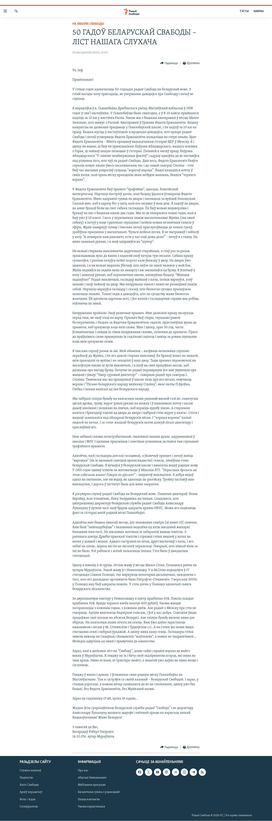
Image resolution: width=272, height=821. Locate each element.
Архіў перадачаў (31, 792)
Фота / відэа (28, 799)
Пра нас (83, 770)
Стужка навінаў (30, 770)
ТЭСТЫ (244, 11)
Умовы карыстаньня (91, 806)
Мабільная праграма (92, 785)
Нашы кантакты (89, 799)
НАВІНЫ (258, 11)
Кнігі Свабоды (29, 785)
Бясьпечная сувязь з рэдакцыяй (99, 792)
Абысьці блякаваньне (92, 777)
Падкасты (26, 777)
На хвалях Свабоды (88, 24)
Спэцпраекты (29, 806)
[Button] (169, 63)
